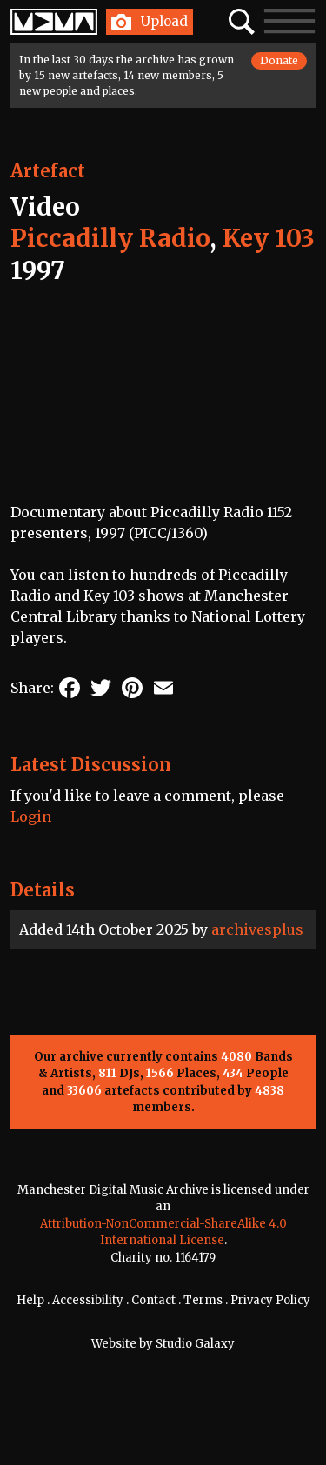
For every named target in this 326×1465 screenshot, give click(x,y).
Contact (153, 1300)
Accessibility (87, 1300)
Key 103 (269, 238)
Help (30, 1300)
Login (30, 816)
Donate (279, 60)
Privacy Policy (270, 1300)
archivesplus (257, 929)
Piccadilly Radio (110, 238)
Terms (203, 1300)
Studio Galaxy (195, 1343)
